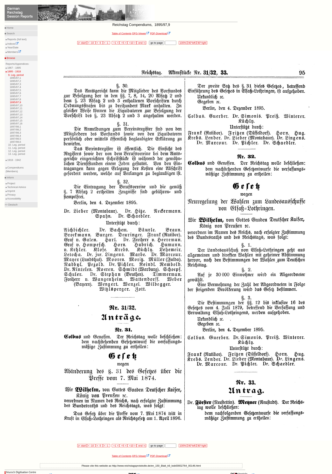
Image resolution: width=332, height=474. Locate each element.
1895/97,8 (15, 99)
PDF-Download (160, 33)
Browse (10, 58)
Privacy (11, 194)
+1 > (115, 42)
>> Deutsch (11, 204)
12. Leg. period (16, 151)
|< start (82, 42)
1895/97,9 (15, 102)
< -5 (99, 42)
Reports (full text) (17, 39)
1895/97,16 (16, 123)
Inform (10, 177)
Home (9, 27)
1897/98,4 (15, 135)
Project (11, 183)
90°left (192, 42)
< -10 (91, 42)
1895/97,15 (16, 120)
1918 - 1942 (14, 160)
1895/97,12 (16, 111)
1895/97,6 (15, 93)
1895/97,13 (16, 114)
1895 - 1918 (14, 71)
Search (10, 33)
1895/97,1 (15, 77)
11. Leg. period (16, 147)
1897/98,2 (15, 129)
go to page (157, 42)
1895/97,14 (16, 117)
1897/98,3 (15, 132)
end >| (141, 42)
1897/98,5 (15, 138)
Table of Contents (121, 33)
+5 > (123, 42)
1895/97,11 (16, 108)
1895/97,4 (15, 87)
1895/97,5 (15, 90)
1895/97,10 (16, 105)
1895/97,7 (15, 96)
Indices (13, 43)
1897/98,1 (15, 126)
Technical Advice (16, 187)
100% (183, 42)
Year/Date (12, 47)
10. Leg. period (16, 144)
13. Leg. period (16, 153)
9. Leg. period (16, 75)
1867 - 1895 (14, 67)
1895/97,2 (15, 81)
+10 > (132, 42)
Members (14, 52)
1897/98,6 (15, 141)
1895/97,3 (15, 84)
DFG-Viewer (140, 33)
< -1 (106, 42)
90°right (202, 42)
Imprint (11, 191)
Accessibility (14, 198)
